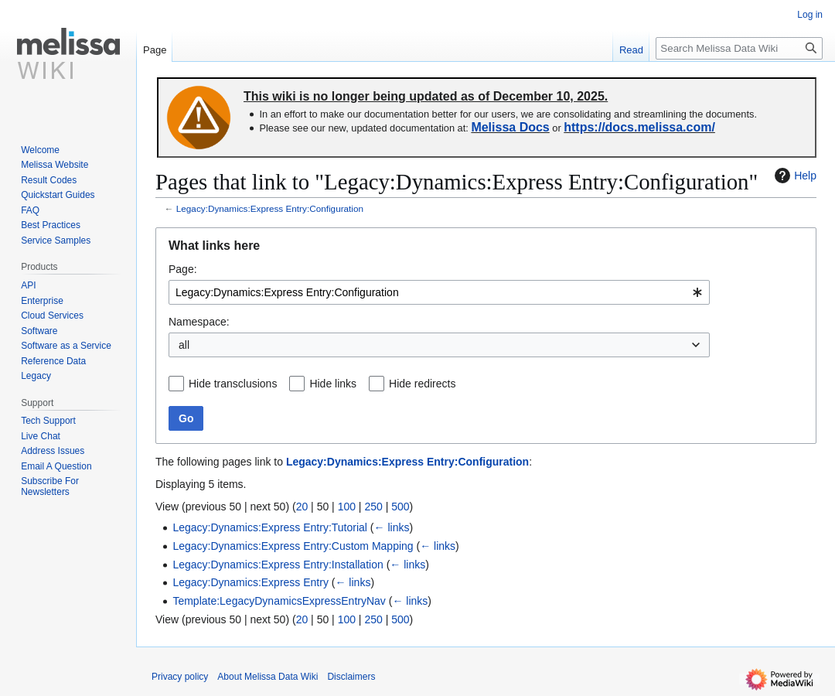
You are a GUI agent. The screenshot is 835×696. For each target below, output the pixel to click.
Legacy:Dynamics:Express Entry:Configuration (269, 208)
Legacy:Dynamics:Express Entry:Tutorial (269, 527)
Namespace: (199, 322)
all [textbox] (184, 345)
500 (400, 506)
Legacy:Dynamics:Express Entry (250, 582)
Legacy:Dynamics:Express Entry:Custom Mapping (292, 546)
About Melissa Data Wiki (267, 676)
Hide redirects (422, 383)
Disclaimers (351, 676)
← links (392, 527)
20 (302, 506)
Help (793, 175)
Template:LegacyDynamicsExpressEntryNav (278, 601)
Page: (183, 269)
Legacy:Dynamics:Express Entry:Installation (277, 564)
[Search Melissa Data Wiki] (739, 48)
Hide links (332, 383)
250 (373, 506)
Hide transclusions (233, 383)
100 (347, 506)
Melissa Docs (510, 127)
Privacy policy (180, 676)
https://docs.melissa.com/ (639, 127)
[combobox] (439, 292)
